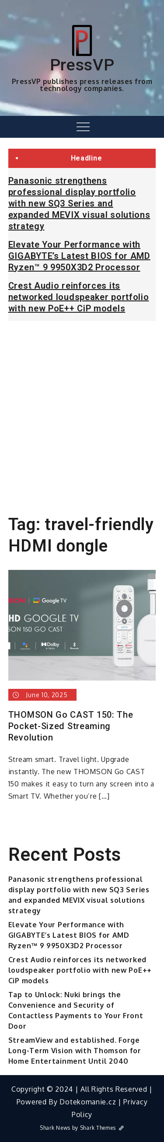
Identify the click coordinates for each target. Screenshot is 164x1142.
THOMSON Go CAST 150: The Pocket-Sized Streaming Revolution (70, 726)
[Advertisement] (82, 414)
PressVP (82, 64)
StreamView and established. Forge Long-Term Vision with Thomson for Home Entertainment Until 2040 (74, 1050)
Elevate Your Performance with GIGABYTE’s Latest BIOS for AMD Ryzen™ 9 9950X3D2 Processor (79, 255)
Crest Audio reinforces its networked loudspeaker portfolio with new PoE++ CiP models (78, 297)
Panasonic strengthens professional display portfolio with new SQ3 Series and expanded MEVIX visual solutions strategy (79, 203)
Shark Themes (102, 1128)
